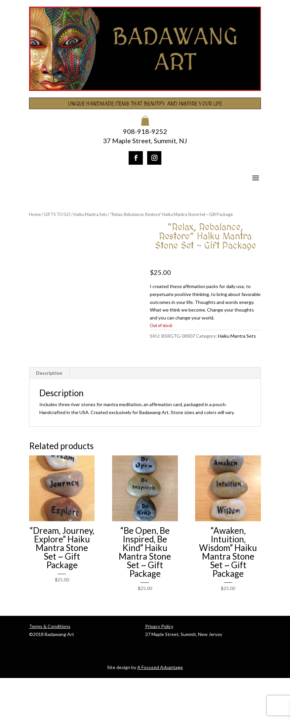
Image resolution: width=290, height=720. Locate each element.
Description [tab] (49, 415)
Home (35, 214)
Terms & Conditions (49, 668)
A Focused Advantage (160, 709)
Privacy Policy (159, 668)
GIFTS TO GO (57, 214)
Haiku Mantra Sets (90, 214)
